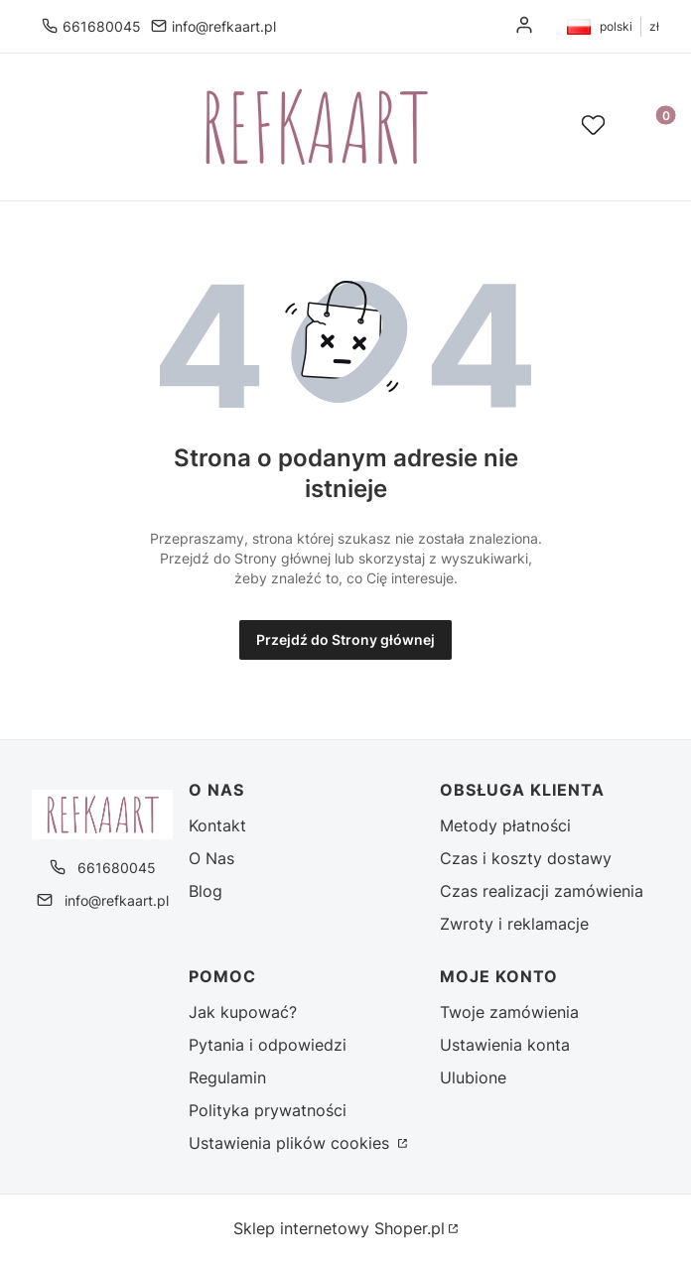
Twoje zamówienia (509, 1012)
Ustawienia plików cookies (291, 1143)
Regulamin (227, 1077)
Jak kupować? (243, 1012)
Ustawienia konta (505, 1045)
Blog (205, 891)
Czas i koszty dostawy (526, 858)
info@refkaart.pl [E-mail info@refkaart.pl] (224, 26)
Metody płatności (505, 825)
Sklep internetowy (339, 1228)
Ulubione (473, 1077)
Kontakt (217, 825)
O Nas (211, 858)
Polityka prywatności (267, 1110)
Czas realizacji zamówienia (541, 891)
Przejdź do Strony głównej (345, 639)
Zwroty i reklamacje (514, 924)
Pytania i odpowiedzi (267, 1045)
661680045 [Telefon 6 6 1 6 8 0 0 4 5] (102, 26)
